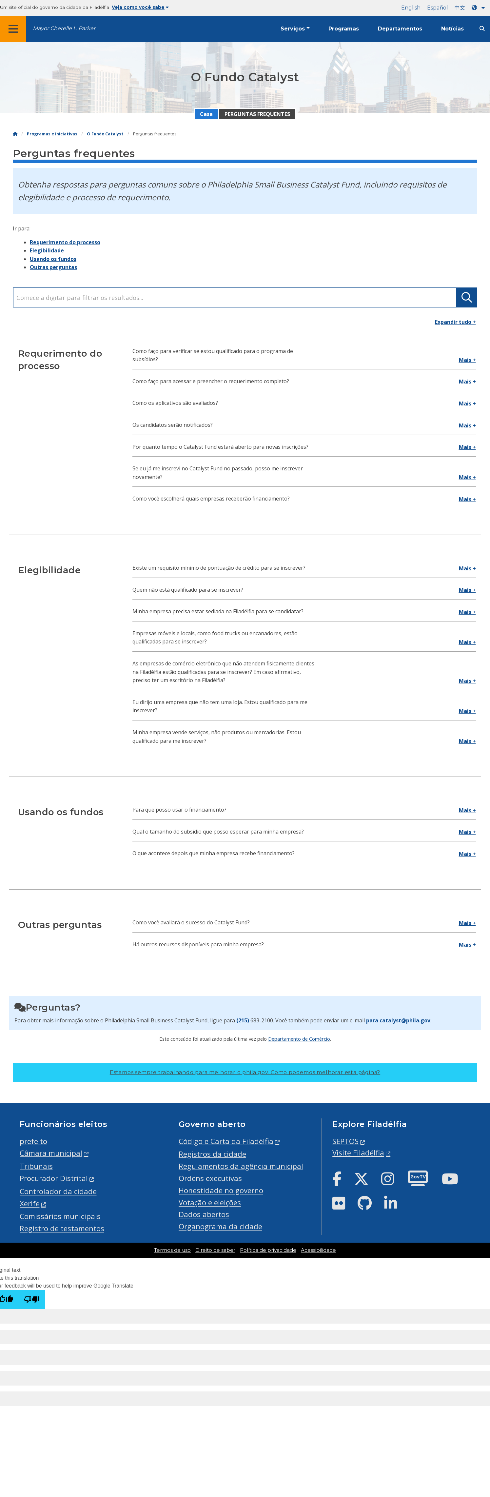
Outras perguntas (53, 267)
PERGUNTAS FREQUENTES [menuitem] (257, 114)
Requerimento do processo (65, 242)
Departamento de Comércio (299, 1038)
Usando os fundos (53, 259)
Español (437, 8)
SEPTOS (345, 1141)
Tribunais (36, 1166)
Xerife (30, 1203)
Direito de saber (215, 1250)
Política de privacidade (268, 1250)
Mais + (467, 360)
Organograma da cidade (220, 1226)
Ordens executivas (210, 1178)
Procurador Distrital (54, 1178)
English (411, 8)
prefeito (33, 1141)
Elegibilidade (47, 250)
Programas (343, 29)
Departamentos (400, 29)
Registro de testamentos (62, 1228)
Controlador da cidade (58, 1191)
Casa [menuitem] (206, 114)
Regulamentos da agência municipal (241, 1166)
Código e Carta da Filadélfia (226, 1141)
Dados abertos (204, 1214)
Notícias (452, 29)
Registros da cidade (212, 1154)
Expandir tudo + (455, 321)
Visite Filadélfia (358, 1153)
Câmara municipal (51, 1153)
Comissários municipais (60, 1216)
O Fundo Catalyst (105, 134)
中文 (460, 8)
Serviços (293, 29)
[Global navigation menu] (13, 29)
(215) (242, 1020)
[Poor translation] (32, 1299)
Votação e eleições (210, 1202)
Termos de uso (172, 1250)
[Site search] (482, 29)
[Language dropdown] (479, 7)
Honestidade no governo (221, 1190)
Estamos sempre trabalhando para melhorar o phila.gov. (245, 1072)
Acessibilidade (318, 1250)
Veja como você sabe (140, 7)
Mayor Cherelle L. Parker (64, 28)
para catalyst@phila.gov (398, 1020)
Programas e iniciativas (52, 134)
